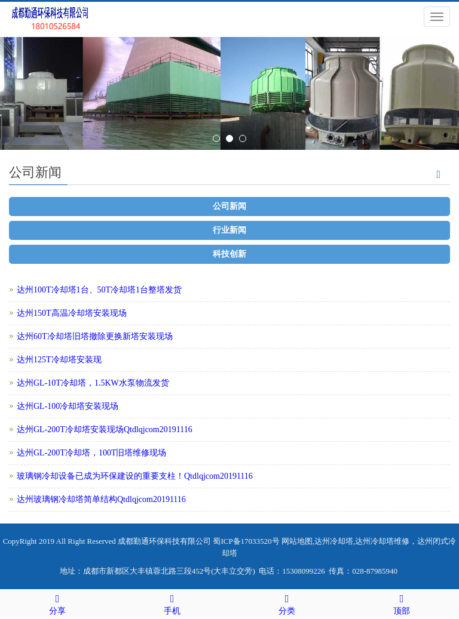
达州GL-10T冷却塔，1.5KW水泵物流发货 (93, 382)
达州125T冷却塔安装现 (59, 359)
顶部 (401, 602)
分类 (287, 602)
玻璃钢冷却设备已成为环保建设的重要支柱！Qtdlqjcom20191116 (135, 476)
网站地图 (297, 541)
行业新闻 (229, 230)
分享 (57, 602)
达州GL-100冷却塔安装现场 (67, 406)
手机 (172, 602)
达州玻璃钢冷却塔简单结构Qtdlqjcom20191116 (101, 499)
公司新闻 (229, 206)
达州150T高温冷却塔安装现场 (72, 313)
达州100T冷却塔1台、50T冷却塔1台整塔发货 (99, 289)
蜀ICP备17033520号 (246, 541)
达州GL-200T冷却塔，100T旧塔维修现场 (91, 452)
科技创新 (229, 254)
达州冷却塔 (333, 541)
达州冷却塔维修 (382, 541)
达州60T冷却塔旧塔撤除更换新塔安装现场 (95, 336)
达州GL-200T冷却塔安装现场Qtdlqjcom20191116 (104, 429)
